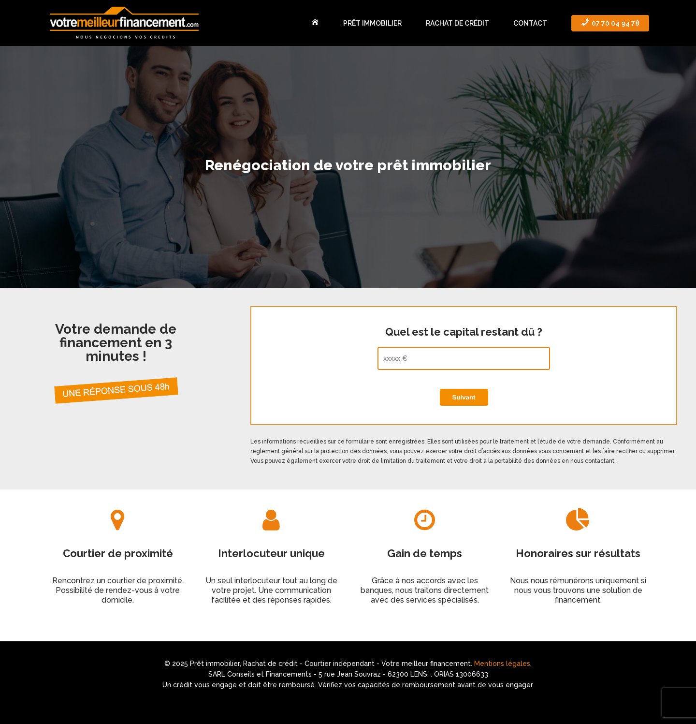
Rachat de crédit (457, 23)
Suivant (463, 397)
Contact (530, 23)
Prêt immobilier (372, 23)
